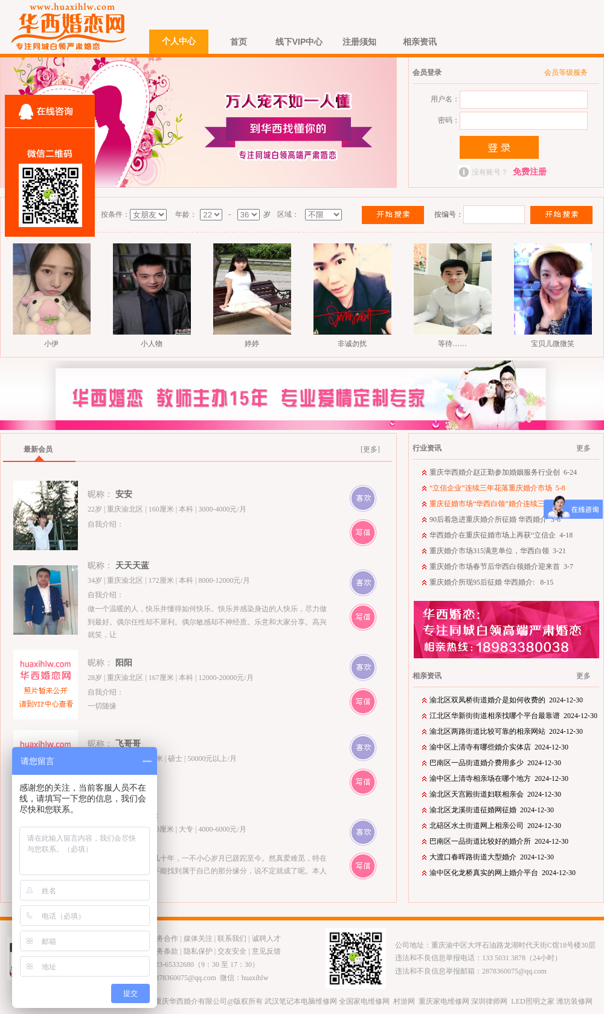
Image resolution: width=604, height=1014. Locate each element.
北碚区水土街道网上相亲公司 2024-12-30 (495, 825)
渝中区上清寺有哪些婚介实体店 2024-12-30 (498, 747)
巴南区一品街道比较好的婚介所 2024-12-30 (498, 841)
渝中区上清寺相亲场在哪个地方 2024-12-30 (498, 778)
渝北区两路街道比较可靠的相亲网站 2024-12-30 (506, 731)
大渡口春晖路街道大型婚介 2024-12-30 (491, 857)
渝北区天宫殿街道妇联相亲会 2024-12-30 (495, 794)
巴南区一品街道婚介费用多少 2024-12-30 (495, 763)
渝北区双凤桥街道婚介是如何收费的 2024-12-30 (506, 700)
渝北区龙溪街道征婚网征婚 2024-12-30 (491, 810)
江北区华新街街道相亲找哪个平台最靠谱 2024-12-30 (513, 715)
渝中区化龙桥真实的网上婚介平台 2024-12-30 (502, 872)
